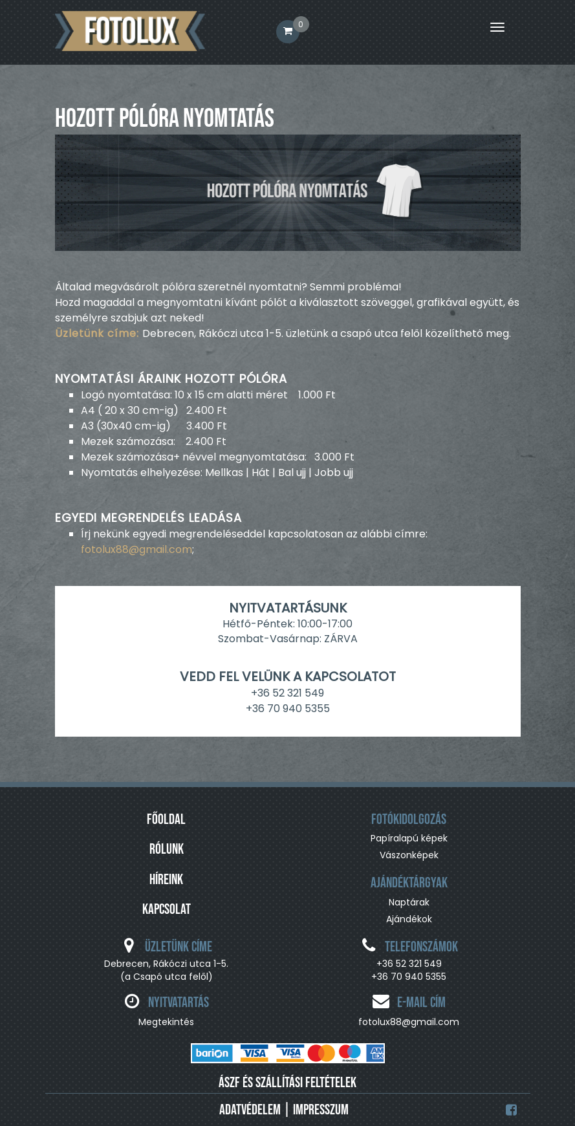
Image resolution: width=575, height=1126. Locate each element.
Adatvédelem (250, 1110)
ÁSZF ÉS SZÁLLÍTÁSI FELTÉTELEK (287, 1083)
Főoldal (166, 819)
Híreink (166, 880)
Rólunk (166, 849)
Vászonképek (409, 855)
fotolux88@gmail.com (136, 549)
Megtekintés (166, 1021)
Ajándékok (409, 919)
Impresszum (321, 1110)
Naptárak (409, 902)
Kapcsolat (166, 909)
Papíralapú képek (409, 838)
